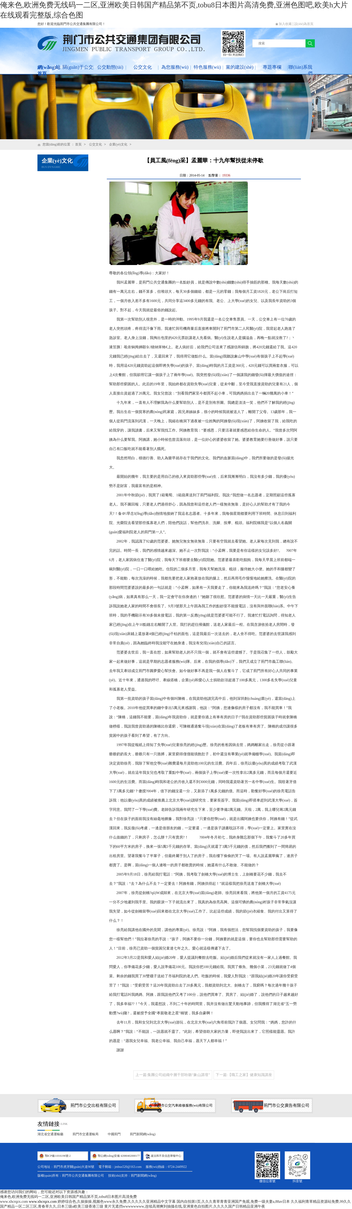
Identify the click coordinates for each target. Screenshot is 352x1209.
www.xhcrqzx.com (14, 1201)
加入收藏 (285, 24)
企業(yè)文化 (118, 144)
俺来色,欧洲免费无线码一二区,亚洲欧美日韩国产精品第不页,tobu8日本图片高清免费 (68, 1197)
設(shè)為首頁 (304, 24)
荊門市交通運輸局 (85, 1134)
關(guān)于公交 (77, 67)
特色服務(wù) (207, 67)
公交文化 (142, 67)
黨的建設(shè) (240, 67)
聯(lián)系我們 (300, 70)
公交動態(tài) (110, 67)
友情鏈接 (48, 1124)
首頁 (78, 144)
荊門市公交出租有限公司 (93, 1105)
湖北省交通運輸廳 (50, 1134)
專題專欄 (272, 67)
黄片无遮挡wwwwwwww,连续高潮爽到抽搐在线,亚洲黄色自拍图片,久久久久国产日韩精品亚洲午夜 (184, 1206)
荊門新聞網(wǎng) (143, 1134)
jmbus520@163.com (128, 1167)
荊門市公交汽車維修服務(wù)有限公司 (183, 1105)
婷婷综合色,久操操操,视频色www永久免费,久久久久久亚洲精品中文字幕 (117, 1201)
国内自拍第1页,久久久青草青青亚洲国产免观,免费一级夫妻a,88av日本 (233, 1201)
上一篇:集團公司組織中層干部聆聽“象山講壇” (172, 1075)
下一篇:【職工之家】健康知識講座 (244, 1075)
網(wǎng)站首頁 (49, 70)
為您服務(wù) (175, 67)
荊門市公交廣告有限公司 (286, 1105)
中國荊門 (114, 1134)
